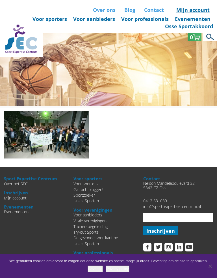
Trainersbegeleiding (90, 226)
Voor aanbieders (94, 19)
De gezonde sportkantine (95, 237)
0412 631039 (155, 200)
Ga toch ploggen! (88, 189)
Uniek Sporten (86, 200)
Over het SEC (16, 183)
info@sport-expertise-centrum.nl (172, 206)
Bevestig (95, 269)
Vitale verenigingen (90, 220)
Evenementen (193, 19)
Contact (154, 9)
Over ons (104, 9)
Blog (129, 9)
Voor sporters (49, 19)
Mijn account (193, 9)
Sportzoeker (84, 195)
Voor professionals (145, 19)
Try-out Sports (86, 232)
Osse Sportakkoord (189, 26)
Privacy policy (117, 269)
